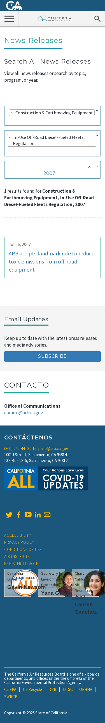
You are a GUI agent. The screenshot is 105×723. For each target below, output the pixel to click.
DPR (52, 689)
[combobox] (52, 116)
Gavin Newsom (26, 587)
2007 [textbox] (49, 173)
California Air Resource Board (54, 18)
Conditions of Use (23, 549)
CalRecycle (32, 689)
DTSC (68, 689)
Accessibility (17, 535)
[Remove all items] (89, 166)
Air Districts (17, 556)
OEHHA (85, 689)
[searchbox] (8, 120)
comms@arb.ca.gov (23, 413)
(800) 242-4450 (16, 448)
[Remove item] (11, 113)
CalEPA (10, 689)
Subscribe (52, 356)
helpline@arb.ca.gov (50, 448)
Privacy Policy (19, 542)
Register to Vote (21, 563)
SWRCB (11, 696)
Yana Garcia (56, 593)
